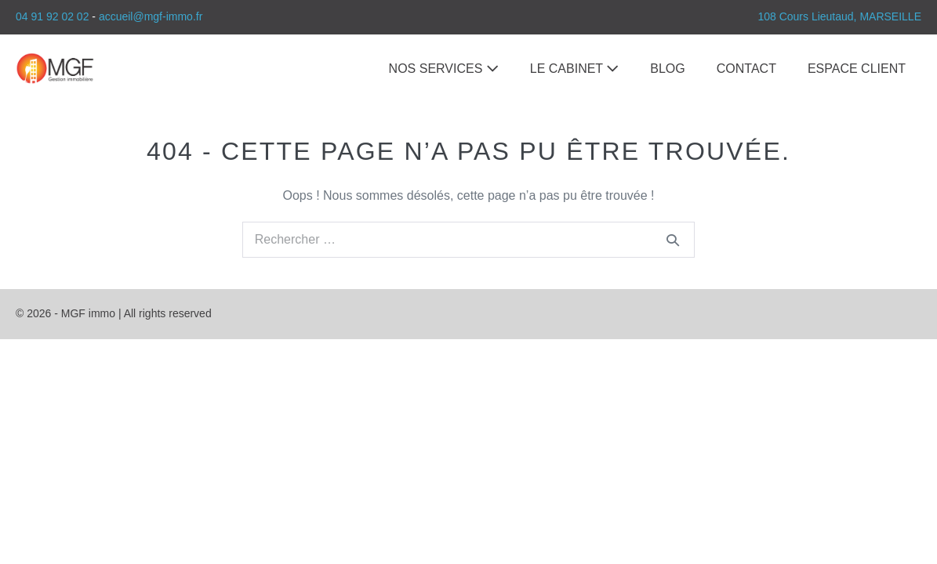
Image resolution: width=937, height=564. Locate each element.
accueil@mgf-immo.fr (150, 16)
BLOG (667, 68)
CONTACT (746, 68)
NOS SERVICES (444, 68)
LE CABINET (574, 68)
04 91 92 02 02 (52, 16)
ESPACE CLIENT (857, 68)
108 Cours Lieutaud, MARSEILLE (839, 16)
